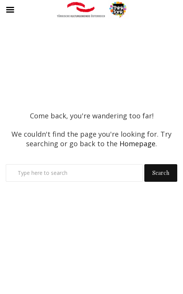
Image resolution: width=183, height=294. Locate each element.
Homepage (137, 143)
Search (160, 172)
